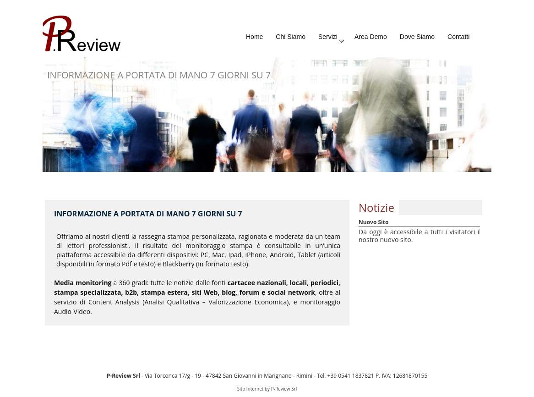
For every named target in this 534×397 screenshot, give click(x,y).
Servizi (331, 38)
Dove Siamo (417, 36)
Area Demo (370, 36)
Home (254, 36)
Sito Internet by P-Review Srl (267, 389)
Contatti (458, 36)
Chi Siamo (290, 36)
